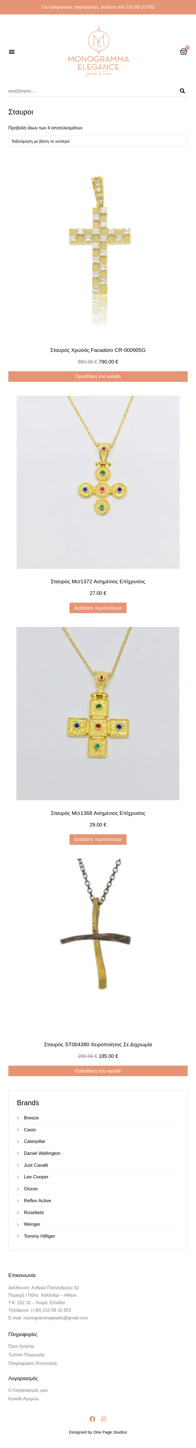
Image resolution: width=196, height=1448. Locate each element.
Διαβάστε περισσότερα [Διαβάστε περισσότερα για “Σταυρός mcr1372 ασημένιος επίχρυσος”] (98, 608)
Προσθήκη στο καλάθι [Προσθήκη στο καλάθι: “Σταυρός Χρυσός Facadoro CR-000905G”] (98, 376)
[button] (11, 51)
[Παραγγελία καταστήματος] (98, 141)
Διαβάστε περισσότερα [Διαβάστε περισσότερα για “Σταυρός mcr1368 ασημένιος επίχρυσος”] (98, 839)
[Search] (182, 91)
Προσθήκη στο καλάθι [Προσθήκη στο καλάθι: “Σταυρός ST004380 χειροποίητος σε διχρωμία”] (98, 1071)
